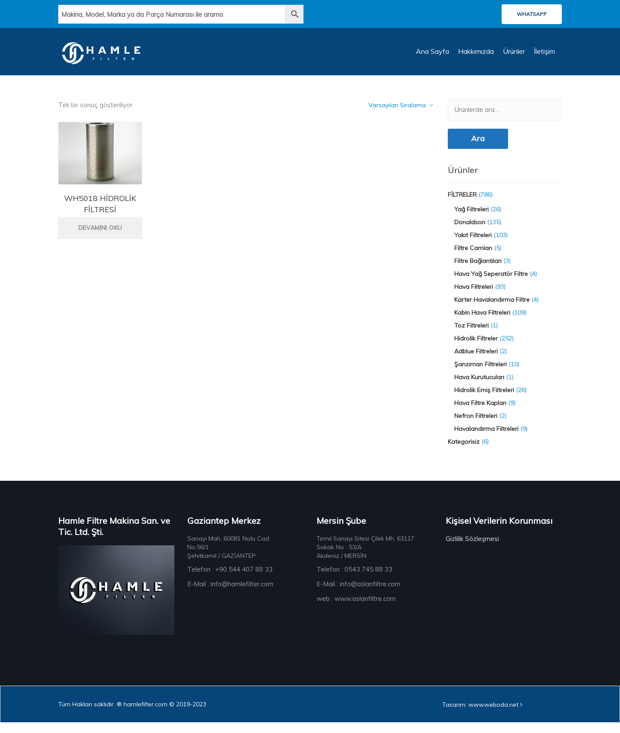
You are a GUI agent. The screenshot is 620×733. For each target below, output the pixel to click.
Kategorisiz (464, 450)
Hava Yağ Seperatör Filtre (491, 282)
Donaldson (469, 231)
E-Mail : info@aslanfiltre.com (358, 592)
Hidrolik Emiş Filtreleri (484, 398)
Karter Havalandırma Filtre (492, 308)
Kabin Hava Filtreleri (482, 321)
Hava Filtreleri (473, 295)
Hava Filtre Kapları (480, 411)
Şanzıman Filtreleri (480, 373)
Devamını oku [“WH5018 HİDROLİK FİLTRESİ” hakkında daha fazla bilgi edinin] (100, 236)
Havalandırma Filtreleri (486, 437)
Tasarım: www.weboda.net (482, 715)
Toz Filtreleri (471, 334)
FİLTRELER (462, 203)
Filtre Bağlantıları (478, 269)
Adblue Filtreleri (476, 360)
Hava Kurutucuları (479, 386)
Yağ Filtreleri (471, 218)
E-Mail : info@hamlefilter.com (230, 592)
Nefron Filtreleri (475, 424)
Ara (478, 147)
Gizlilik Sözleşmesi (472, 547)
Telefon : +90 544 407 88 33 (230, 578)
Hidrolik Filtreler (476, 347)
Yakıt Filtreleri (473, 243)
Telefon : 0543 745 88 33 (354, 578)
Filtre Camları (473, 256)
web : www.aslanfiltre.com (356, 607)
